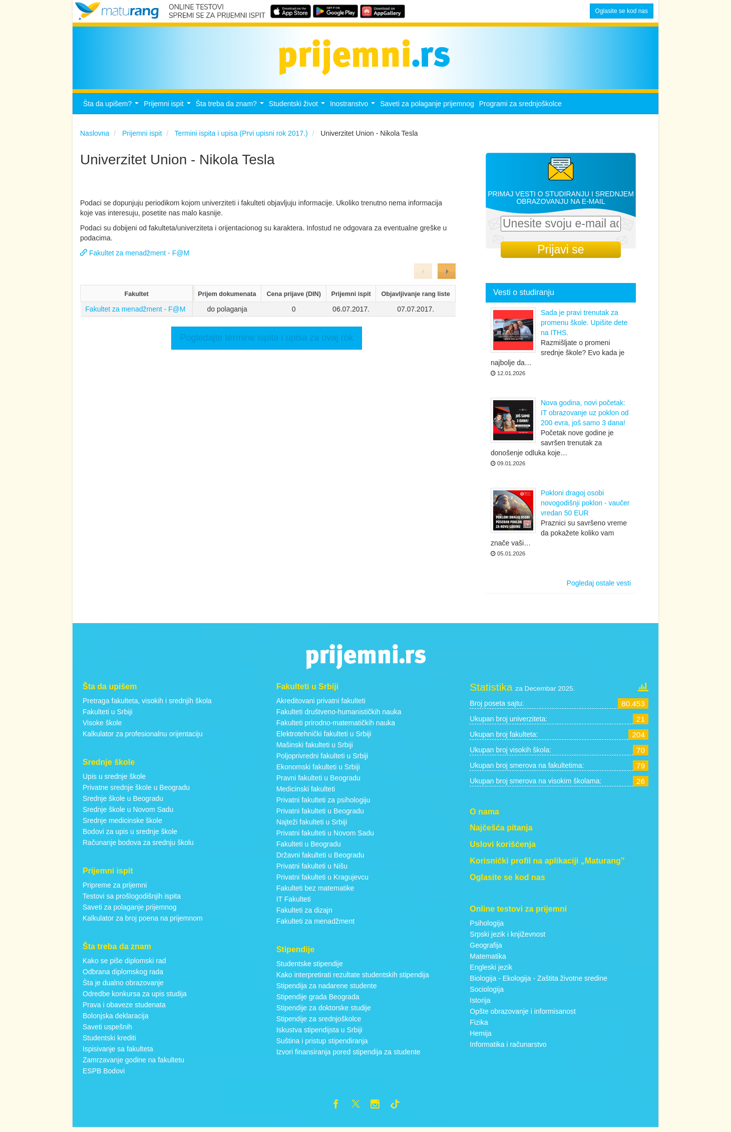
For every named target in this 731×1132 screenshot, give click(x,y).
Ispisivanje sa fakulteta (118, 1051)
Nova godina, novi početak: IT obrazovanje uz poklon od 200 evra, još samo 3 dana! (585, 416)
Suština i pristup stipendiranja (322, 1044)
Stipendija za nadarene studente (326, 989)
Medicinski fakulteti (305, 792)
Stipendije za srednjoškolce (318, 1022)
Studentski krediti (109, 1040)
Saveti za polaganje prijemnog (427, 107)
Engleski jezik (491, 970)
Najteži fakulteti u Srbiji (311, 825)
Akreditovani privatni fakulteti (321, 704)
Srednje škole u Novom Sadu (128, 812)
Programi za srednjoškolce (520, 107)
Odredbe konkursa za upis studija (135, 996)
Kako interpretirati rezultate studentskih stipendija (352, 978)
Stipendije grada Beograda (317, 1000)
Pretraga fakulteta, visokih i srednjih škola (147, 704)
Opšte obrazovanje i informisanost (523, 1014)
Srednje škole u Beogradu (123, 801)
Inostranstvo (354, 109)
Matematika (488, 959)
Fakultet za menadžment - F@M (135, 312)
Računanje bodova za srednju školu (138, 845)
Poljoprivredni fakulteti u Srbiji (322, 759)
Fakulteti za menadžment (315, 924)
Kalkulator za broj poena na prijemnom (143, 921)
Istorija (480, 1003)
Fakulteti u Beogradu (308, 847)
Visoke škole (102, 726)
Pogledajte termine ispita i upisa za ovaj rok (266, 341)
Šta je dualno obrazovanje (123, 985)
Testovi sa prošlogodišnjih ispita (132, 899)
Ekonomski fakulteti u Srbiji (318, 770)
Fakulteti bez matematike (315, 891)
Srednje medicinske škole (122, 823)
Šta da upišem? (112, 109)
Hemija (481, 1036)
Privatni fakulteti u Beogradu (320, 814)
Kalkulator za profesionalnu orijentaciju (143, 737)
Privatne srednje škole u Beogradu (136, 790)
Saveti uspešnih (107, 1029)
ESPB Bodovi (104, 1073)
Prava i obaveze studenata (124, 1007)
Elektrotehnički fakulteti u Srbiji (324, 737)
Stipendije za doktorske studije (323, 1011)
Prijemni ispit (168, 109)
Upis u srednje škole (114, 779)
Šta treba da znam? (231, 109)
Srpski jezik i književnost (507, 937)
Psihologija (487, 926)
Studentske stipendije (309, 967)
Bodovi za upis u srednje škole (130, 834)
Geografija (486, 948)
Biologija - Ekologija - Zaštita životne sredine (538, 981)
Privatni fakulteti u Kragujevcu (322, 880)
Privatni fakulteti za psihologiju (323, 803)
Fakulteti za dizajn (304, 913)
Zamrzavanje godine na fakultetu (133, 1062)
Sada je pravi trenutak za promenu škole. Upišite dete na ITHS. (584, 326)
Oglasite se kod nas (621, 11)
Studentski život (298, 109)
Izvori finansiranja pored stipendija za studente (348, 1055)
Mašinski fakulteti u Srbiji (314, 748)
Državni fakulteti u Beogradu (320, 858)
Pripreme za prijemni (115, 888)
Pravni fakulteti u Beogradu (318, 781)
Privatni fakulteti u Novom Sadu (325, 836)
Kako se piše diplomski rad (124, 963)
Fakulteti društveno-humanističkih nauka (339, 715)
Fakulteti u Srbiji (108, 715)
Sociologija (487, 992)
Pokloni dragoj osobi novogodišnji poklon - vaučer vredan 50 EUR (585, 506)
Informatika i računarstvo (508, 1047)
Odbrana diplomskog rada (123, 974)
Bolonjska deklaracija (116, 1018)
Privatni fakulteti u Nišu (311, 869)
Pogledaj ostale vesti (599, 586)
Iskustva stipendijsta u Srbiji (319, 1033)
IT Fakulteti (293, 902)
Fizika (479, 1025)
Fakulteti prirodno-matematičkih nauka (335, 726)
